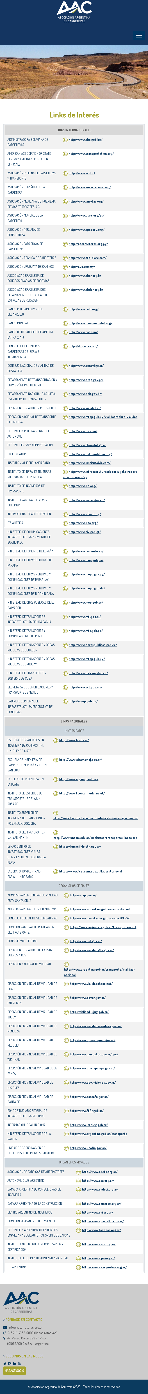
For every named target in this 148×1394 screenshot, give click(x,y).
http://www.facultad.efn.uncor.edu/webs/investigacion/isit (95, 818)
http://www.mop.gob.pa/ (86, 560)
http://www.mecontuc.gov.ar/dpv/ (94, 1054)
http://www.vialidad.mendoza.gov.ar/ (96, 1026)
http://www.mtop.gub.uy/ (87, 659)
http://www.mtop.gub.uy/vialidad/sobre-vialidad (103, 417)
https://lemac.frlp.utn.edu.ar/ (80, 846)
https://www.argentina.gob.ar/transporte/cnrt (103, 927)
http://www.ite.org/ (83, 486)
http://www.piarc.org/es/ (84, 215)
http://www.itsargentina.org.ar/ (104, 1267)
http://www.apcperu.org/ (84, 229)
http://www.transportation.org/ (88, 153)
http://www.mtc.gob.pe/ (86, 630)
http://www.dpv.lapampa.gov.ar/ (92, 1068)
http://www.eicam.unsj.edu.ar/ (80, 760)
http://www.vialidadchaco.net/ (91, 983)
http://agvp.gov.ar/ (83, 895)
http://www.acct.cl (79, 173)
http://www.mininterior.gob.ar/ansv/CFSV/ (100, 918)
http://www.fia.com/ (83, 431)
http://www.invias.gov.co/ (87, 500)
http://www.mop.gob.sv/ (86, 602)
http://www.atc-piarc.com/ (85, 258)
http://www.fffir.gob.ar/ (87, 1110)
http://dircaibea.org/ (83, 346)
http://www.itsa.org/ (83, 523)
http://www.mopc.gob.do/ (87, 588)
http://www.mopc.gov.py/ (87, 574)
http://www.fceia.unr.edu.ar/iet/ (82, 793)
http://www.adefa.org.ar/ (100, 1172)
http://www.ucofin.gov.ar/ (88, 1148)
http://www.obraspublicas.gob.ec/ (93, 645)
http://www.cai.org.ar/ (97, 1212)
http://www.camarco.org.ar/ (101, 1203)
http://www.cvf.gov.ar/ (86, 941)
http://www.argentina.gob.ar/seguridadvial (100, 909)
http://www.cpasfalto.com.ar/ (103, 1221)
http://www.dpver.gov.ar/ (88, 997)
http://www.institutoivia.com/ (90, 463)
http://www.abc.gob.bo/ (82, 139)
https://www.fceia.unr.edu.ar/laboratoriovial (90, 871)
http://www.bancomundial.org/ (87, 323)
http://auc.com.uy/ (79, 266)
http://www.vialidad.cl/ (85, 408)
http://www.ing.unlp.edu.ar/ (78, 779)
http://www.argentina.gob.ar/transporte (98, 1134)
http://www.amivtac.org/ (83, 201)
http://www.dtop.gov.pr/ (86, 380)
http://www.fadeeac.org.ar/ (101, 1230)
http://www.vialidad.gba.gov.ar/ (92, 950)
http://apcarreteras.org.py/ (85, 244)
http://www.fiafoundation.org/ (90, 454)
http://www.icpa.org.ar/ (98, 1258)
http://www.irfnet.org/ (85, 514)
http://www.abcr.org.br (82, 275)
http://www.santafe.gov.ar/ (89, 1097)
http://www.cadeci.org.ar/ (100, 1189)
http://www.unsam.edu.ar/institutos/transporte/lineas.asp (95, 838)
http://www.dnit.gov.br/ (85, 394)
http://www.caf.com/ (80, 332)
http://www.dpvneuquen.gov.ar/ (92, 1040)
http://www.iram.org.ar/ (99, 1244)
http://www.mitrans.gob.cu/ (88, 673)
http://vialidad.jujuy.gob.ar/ (89, 1012)
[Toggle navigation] (139, 35)
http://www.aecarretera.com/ (87, 187)
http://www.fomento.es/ (86, 551)
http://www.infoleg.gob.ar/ (89, 1125)
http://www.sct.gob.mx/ (85, 687)
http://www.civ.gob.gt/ (85, 532)
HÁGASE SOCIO (14, 1371)
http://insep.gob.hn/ (83, 701)
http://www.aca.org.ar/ (98, 1180)
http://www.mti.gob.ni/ (85, 617)
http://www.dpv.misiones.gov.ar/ (93, 1082)
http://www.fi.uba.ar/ (74, 740)
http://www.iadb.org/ (81, 309)
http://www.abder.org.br (83, 289)
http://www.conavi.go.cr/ (86, 365)
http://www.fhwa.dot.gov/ (87, 445)
